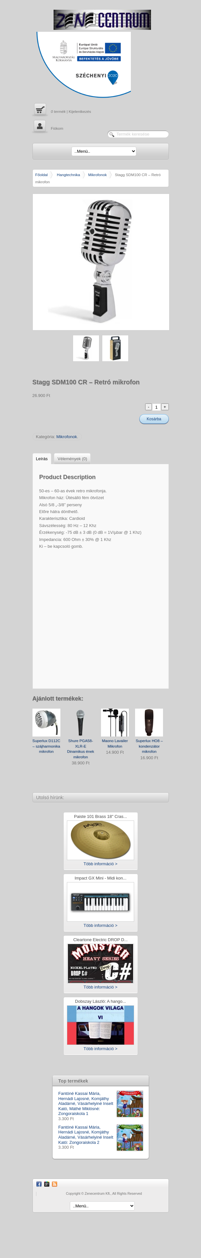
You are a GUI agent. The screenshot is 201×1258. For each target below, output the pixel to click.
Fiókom (47, 127)
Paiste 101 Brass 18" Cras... (100, 817)
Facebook (39, 1184)
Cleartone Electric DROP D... (100, 940)
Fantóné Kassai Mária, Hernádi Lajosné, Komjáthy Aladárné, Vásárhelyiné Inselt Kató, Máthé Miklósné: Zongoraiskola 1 (100, 1103)
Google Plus (46, 1184)
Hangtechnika (68, 175)
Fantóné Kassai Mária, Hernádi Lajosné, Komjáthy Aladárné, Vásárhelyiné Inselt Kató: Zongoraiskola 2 (100, 1135)
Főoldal (41, 175)
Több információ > (100, 864)
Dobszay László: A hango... (100, 1001)
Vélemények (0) (72, 458)
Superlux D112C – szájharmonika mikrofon (46, 745)
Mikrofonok (97, 175)
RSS (54, 1184)
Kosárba (154, 419)
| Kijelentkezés (61, 110)
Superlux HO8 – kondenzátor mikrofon (149, 745)
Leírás (42, 458)
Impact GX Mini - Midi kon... (101, 878)
